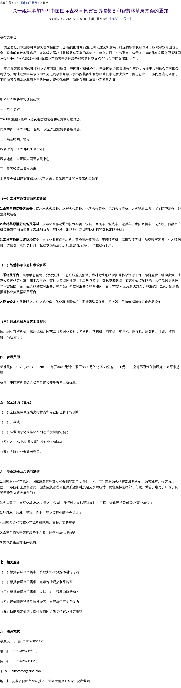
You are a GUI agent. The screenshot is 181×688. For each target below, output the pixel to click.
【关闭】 (126, 19)
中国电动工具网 (27, 2)
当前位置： (7, 2)
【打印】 (114, 19)
